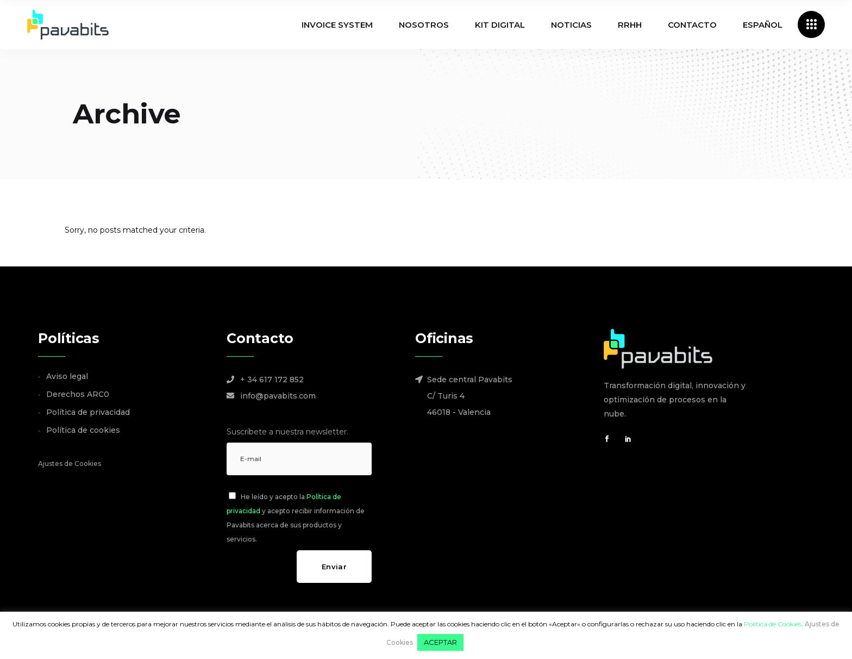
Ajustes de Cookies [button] (69, 463)
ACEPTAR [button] (440, 642)
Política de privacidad (88, 412)
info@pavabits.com (278, 396)
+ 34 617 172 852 (272, 379)
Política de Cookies (772, 624)
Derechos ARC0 (77, 394)
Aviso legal (67, 376)
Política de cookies (83, 430)
